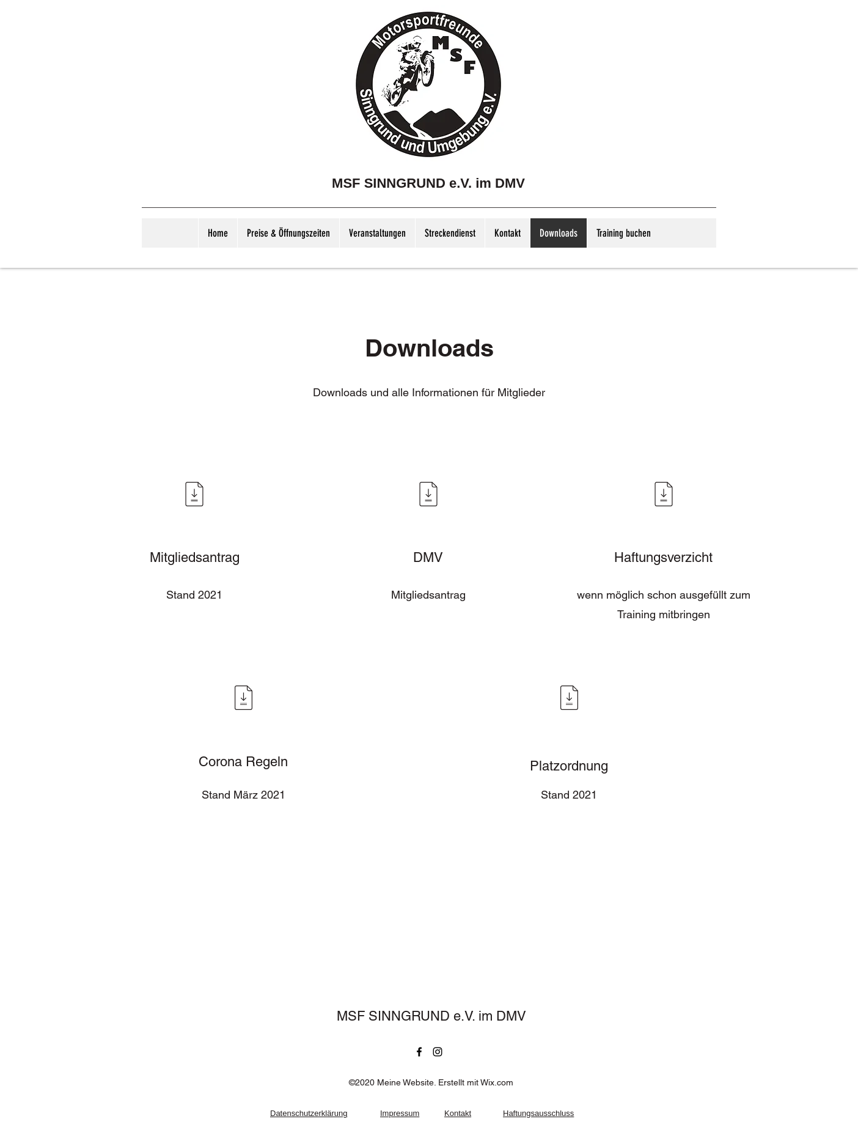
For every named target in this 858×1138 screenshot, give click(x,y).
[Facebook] (419, 1052)
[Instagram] (437, 1052)
